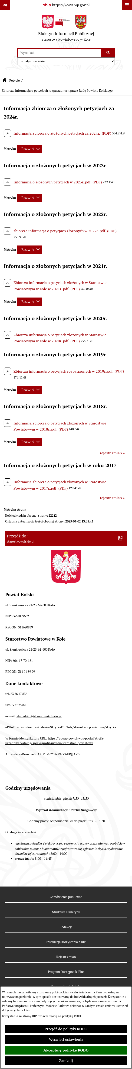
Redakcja (66, 927)
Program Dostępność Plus (66, 972)
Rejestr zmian (66, 957)
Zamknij (66, 1060)
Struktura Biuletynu (66, 912)
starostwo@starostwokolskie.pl (39, 716)
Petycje (14, 80)
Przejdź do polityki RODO (66, 1029)
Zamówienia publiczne (66, 897)
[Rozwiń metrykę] (29, 149)
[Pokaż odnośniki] (5, 5)
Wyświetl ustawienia (66, 1039)
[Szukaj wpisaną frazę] (108, 52)
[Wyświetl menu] (127, 5)
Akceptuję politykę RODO (66, 1050)
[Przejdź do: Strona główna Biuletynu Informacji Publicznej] (4, 80)
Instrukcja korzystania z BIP (66, 942)
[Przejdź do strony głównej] (66, 29)
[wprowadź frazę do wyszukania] (59, 52)
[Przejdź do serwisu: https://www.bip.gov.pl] (66, 5)
